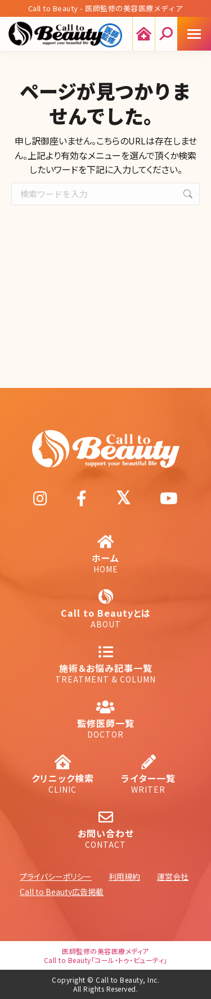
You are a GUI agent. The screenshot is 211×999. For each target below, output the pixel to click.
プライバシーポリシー (56, 876)
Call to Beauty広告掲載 (62, 891)
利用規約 (124, 876)
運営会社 (172, 876)
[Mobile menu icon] (194, 34)
